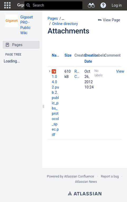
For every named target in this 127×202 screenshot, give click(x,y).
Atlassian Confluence (79, 176)
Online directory (65, 24)
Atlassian (84, 193)
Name (57, 55)
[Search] (28, 5)
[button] (7, 5)
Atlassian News (86, 182)
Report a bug (110, 176)
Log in (117, 5)
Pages (53, 18)
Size (68, 55)
